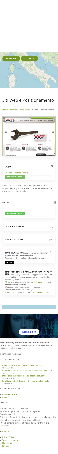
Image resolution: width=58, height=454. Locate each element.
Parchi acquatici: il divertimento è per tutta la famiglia (25, 381)
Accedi (5, 397)
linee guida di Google (41, 292)
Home (5, 109)
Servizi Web (24, 109)
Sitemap (5, 446)
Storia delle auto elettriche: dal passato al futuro (23, 375)
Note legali (7, 443)
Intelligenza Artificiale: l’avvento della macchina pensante (27, 370)
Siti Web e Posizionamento (16, 172)
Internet (13, 109)
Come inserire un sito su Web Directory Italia (22, 365)
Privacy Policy (8, 437)
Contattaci (6, 431)
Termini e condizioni (11, 440)
